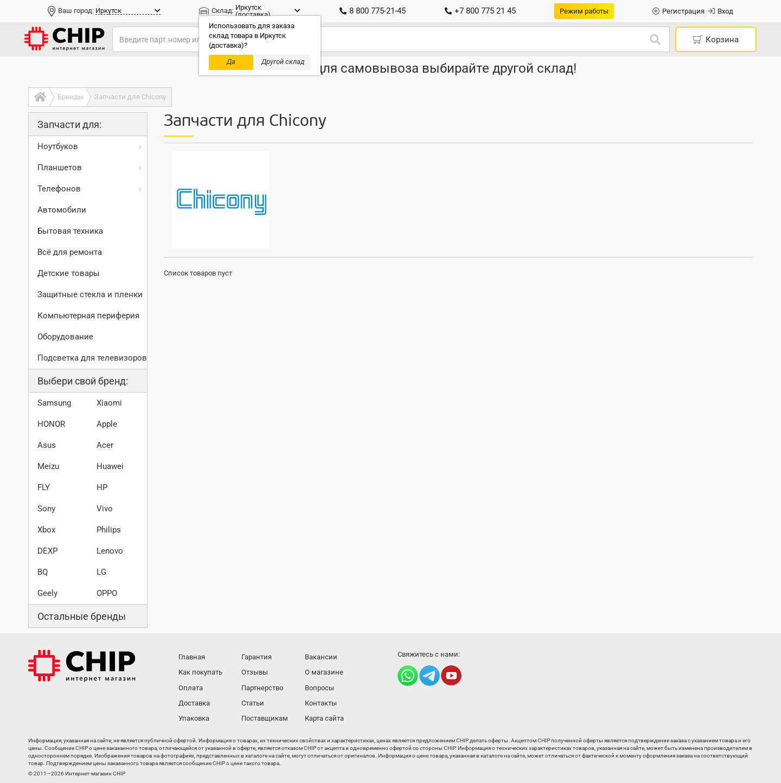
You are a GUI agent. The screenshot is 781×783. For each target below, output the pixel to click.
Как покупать (200, 672)
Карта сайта (324, 718)
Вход (720, 11)
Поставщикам (264, 718)
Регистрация (678, 11)
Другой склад (283, 61)
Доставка (194, 703)
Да (231, 61)
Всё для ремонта (69, 252)
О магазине (324, 672)
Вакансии (321, 657)
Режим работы (584, 11)
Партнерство (262, 688)
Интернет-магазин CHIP (82, 666)
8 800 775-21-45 (373, 11)
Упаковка (193, 718)
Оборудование (65, 337)
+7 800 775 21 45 (480, 11)
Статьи (252, 703)
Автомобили (61, 210)
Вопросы (319, 688)
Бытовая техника (70, 231)
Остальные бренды (81, 616)
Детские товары (68, 273)
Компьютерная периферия (88, 315)
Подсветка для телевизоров (92, 358)
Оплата (190, 688)
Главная (191, 657)
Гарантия (256, 657)
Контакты (321, 703)
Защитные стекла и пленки (90, 294)
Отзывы (254, 672)
